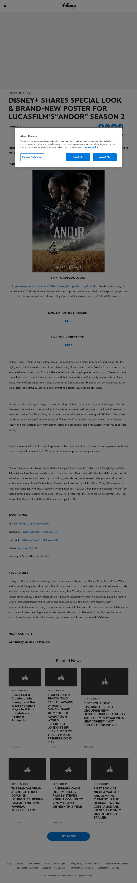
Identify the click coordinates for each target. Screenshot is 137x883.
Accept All (104, 157)
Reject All (78, 157)
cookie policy (91, 147)
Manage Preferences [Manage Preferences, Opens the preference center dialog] (32, 157)
